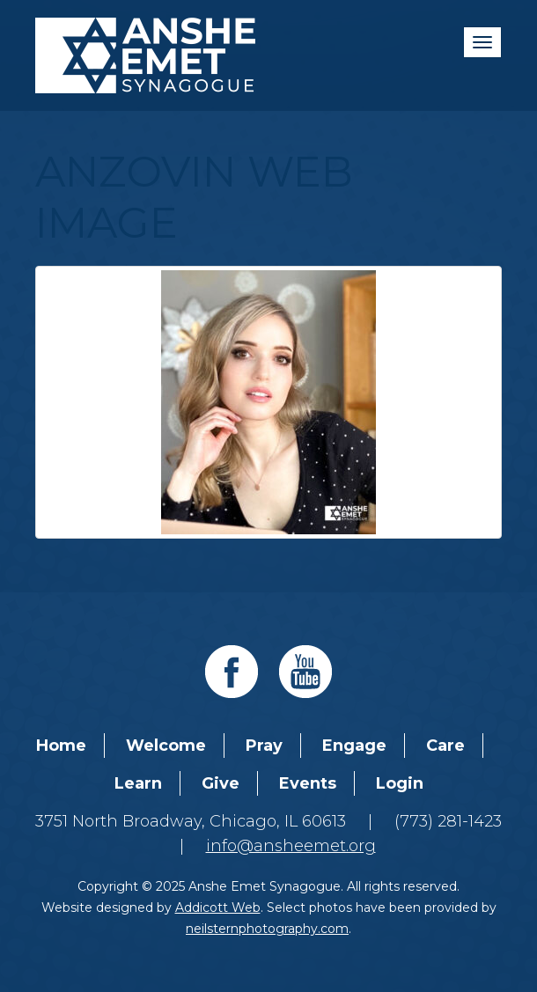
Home (61, 745)
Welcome (166, 745)
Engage (354, 745)
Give (220, 783)
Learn (138, 783)
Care (445, 745)
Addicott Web (218, 907)
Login (399, 783)
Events (307, 783)
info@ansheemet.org (291, 846)
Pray (264, 745)
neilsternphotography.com (267, 929)
